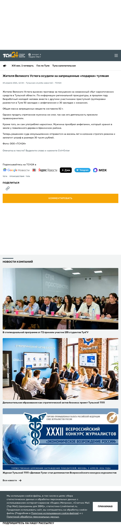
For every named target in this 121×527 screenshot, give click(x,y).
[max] (100, 170)
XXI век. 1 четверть (23, 66)
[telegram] (82, 170)
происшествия (17, 176)
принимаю (105, 506)
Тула (28, 176)
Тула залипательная (64, 66)
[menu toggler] (116, 55)
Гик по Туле (43, 66)
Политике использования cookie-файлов (54, 513)
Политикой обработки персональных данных (33, 517)
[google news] (16, 170)
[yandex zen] (66, 170)
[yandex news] (44, 170)
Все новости (10, 480)
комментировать (60, 198)
